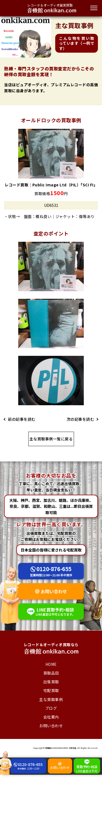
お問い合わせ (54, 591)
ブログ (51, 708)
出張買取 (51, 681)
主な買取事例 (51, 699)
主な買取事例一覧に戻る (51, 439)
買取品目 (51, 672)
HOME (51, 664)
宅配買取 (51, 690)
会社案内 (51, 716)
